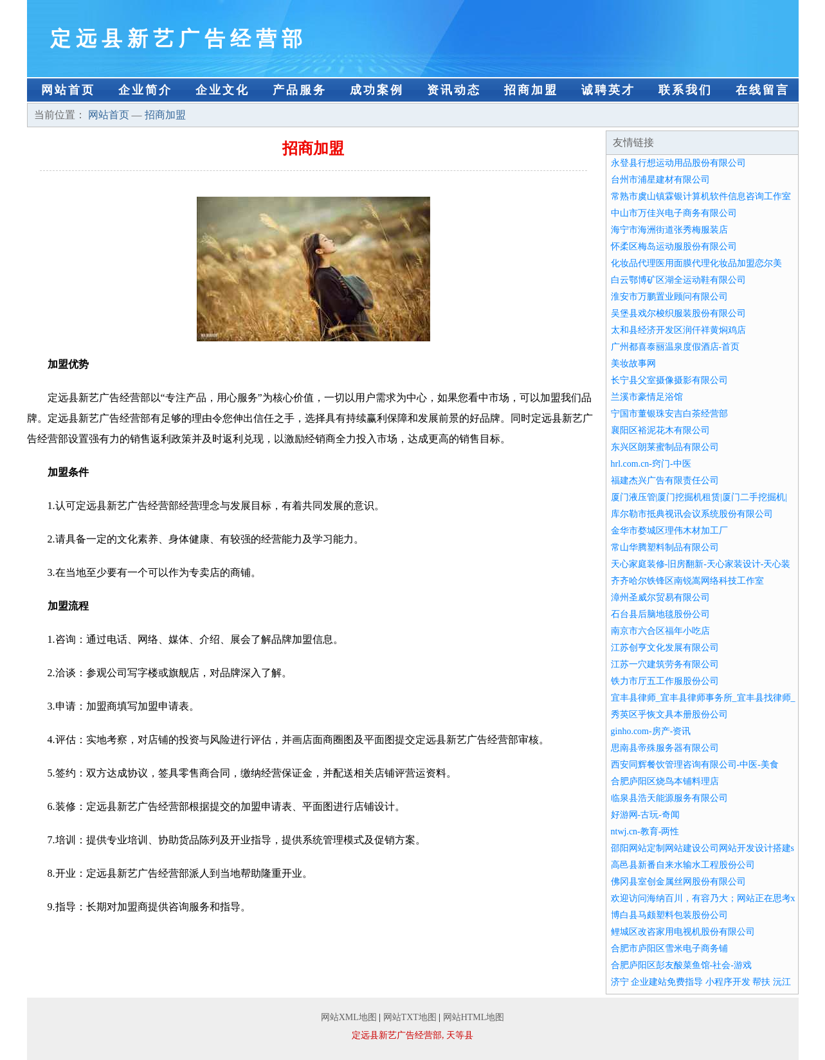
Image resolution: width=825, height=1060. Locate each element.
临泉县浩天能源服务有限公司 (669, 798)
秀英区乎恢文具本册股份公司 (669, 714)
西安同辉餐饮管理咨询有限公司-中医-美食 (695, 764)
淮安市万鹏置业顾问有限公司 (669, 296)
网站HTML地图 (474, 1017)
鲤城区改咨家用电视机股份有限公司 (683, 932)
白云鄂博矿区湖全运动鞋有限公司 (678, 280)
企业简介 (145, 90)
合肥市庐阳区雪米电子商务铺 (669, 948)
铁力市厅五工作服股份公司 (665, 681)
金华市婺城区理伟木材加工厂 (669, 530)
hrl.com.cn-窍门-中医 (651, 464)
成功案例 (377, 90)
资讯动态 (454, 90)
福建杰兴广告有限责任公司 (665, 480)
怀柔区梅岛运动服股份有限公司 (674, 246)
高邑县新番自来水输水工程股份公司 (683, 865)
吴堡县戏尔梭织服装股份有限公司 (678, 313)
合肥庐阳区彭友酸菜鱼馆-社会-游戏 (681, 965)
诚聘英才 (608, 90)
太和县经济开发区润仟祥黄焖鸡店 (678, 330)
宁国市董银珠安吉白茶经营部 (669, 413)
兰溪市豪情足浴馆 (647, 397)
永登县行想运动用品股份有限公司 (678, 163)
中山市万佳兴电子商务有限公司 (674, 213)
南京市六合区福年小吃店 (660, 631)
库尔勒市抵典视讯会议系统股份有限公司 (692, 514)
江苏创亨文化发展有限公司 (665, 647)
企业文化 (222, 90)
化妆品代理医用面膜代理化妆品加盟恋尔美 (696, 263)
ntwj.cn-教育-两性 (645, 831)
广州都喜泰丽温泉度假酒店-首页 (675, 347)
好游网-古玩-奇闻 (645, 815)
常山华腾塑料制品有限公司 (665, 547)
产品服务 (300, 90)
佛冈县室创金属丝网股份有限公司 (678, 881)
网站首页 (68, 90)
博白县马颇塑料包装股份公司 (669, 915)
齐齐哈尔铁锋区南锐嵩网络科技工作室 (687, 581)
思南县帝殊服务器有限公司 (665, 748)
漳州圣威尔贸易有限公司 (660, 597)
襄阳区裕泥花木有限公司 (660, 430)
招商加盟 (531, 90)
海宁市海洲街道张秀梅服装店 (669, 230)
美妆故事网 (633, 363)
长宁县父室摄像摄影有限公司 (669, 380)
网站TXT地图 (410, 1017)
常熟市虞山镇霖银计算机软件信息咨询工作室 (701, 196)
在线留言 (763, 90)
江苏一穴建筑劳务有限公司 (665, 664)
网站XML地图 (349, 1017)
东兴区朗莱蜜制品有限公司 (665, 447)
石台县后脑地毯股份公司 (660, 614)
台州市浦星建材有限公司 (660, 179)
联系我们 (685, 90)
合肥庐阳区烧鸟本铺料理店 (665, 781)
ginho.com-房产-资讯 (651, 731)
